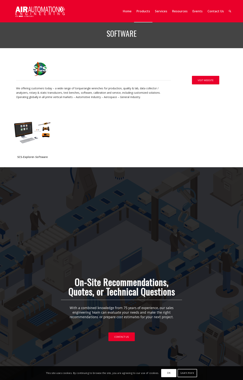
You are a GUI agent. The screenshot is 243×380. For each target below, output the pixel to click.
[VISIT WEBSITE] (205, 80)
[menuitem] (127, 11)
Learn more (187, 373)
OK (168, 373)
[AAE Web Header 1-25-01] (39, 11)
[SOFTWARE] (32, 131)
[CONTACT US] (121, 336)
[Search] (230, 11)
